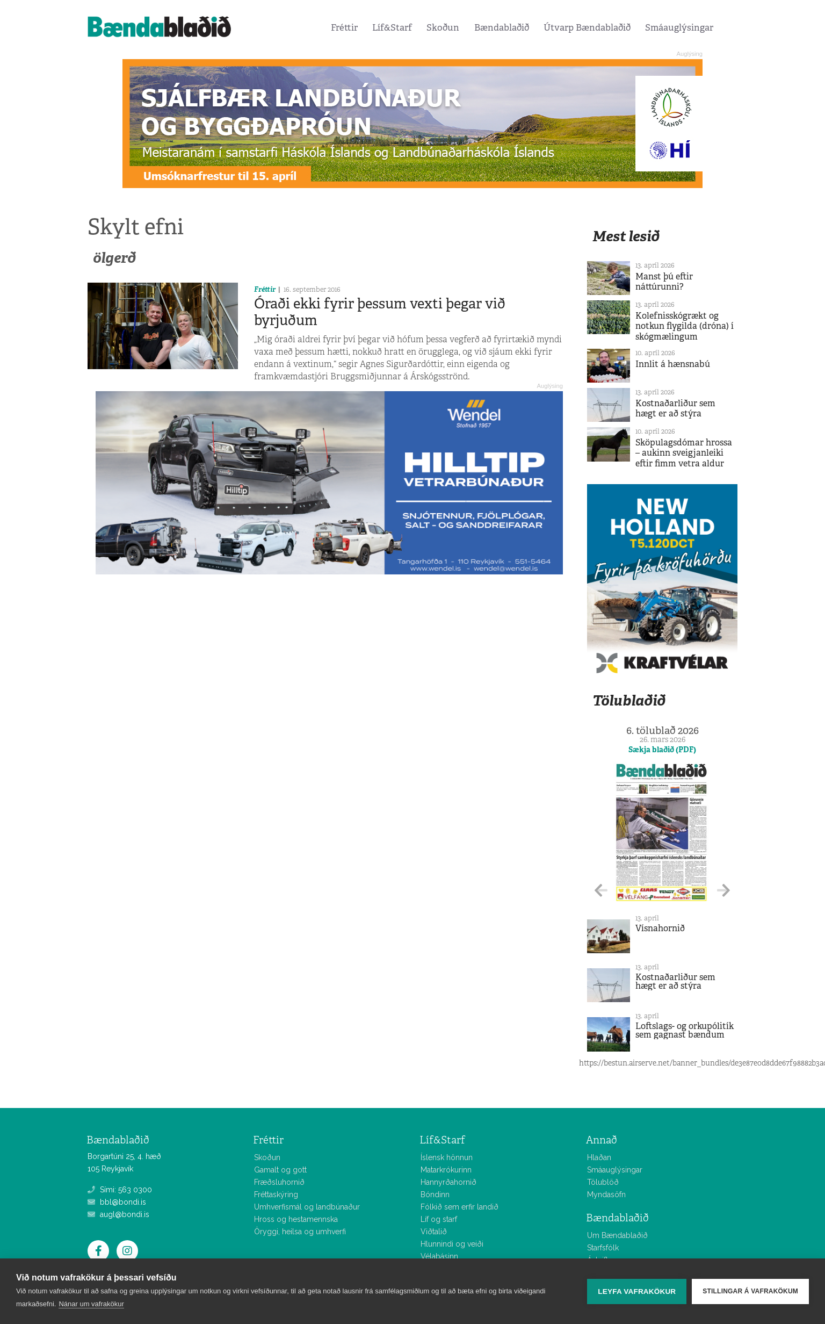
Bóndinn (435, 1194)
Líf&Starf (392, 27)
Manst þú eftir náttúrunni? (664, 281)
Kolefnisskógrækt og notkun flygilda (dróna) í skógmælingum (684, 326)
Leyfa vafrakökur (637, 1291)
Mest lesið (626, 236)
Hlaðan (599, 1157)
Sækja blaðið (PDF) (662, 749)
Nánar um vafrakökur (91, 1304)
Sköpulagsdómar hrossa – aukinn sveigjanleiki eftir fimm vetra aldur (683, 453)
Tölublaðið (628, 700)
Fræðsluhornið (279, 1182)
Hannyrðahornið (448, 1182)
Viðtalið (434, 1231)
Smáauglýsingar (679, 27)
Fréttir (344, 27)
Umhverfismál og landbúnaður (307, 1207)
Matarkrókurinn (446, 1169)
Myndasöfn (606, 1194)
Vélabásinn (439, 1256)
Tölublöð (603, 1182)
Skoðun (442, 27)
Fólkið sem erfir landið (459, 1207)
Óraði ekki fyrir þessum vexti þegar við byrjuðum (379, 311)
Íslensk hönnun (447, 1157)
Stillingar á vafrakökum (750, 1291)
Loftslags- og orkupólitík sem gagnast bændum (684, 1030)
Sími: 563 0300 (120, 1189)
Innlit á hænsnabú (672, 364)
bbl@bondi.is (117, 1202)
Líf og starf (439, 1219)
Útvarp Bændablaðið (587, 27)
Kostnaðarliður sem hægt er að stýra (675, 408)
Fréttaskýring (276, 1194)
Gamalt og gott (280, 1169)
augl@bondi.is (118, 1214)
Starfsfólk (603, 1247)
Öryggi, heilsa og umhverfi (300, 1231)
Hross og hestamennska (296, 1219)
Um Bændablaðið (617, 1235)
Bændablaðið (501, 27)
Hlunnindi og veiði (452, 1244)
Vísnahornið (660, 928)
